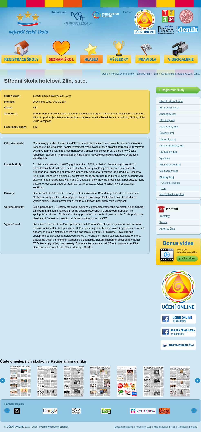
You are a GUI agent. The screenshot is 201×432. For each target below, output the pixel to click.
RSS (173, 426)
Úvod (105, 73)
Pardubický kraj (168, 151)
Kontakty (164, 216)
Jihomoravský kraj (170, 164)
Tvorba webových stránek (53, 426)
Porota (163, 222)
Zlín (155, 73)
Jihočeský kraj (167, 113)
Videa (181, 51)
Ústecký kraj (166, 132)
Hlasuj (91, 51)
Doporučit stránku (124, 426)
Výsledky (119, 51)
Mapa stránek (161, 426)
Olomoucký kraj (168, 170)
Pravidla (147, 51)
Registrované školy (61, 51)
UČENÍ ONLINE (15, 426)
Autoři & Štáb (167, 228)
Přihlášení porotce (187, 426)
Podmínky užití (144, 426)
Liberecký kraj (167, 139)
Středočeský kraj (169, 107)
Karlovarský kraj (168, 126)
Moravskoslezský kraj (172, 194)
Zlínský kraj (143, 73)
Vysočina (164, 158)
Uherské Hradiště (170, 182)
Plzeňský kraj (167, 120)
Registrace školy (21, 51)
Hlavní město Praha (171, 101)
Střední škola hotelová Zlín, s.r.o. (180, 73)
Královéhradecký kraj (171, 145)
